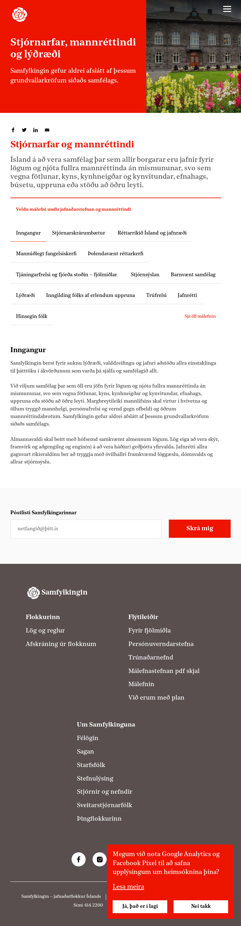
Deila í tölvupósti (47, 130)
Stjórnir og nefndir (104, 792)
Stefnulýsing (95, 779)
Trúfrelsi (156, 295)
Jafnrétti (187, 295)
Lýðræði (25, 295)
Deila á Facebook (13, 130)
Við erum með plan (156, 698)
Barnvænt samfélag (193, 275)
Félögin (88, 738)
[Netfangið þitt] (86, 529)
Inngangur (28, 233)
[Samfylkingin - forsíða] (19, 14)
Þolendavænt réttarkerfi (115, 254)
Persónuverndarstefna (161, 644)
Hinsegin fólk (31, 316)
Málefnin (141, 684)
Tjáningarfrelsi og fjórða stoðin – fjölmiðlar (68, 275)
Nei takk (201, 906)
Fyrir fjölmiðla (149, 631)
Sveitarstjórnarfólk (104, 805)
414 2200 (93, 905)
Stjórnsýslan (145, 275)
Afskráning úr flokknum (61, 644)
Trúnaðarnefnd (150, 658)
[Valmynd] (227, 9)
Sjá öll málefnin (200, 316)
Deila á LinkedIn (35, 130)
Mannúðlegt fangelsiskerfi (46, 254)
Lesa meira (128, 887)
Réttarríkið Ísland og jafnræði (151, 233)
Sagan (85, 752)
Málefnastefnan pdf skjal (164, 671)
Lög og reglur (45, 631)
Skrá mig (199, 529)
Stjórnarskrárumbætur (78, 233)
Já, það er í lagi (140, 906)
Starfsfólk (91, 765)
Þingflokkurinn (99, 819)
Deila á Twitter (24, 130)
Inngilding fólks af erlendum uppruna (90, 295)
